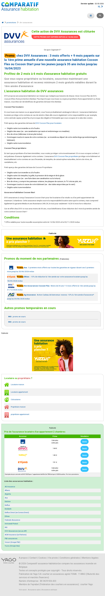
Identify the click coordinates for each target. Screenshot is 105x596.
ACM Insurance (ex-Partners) (16, 535)
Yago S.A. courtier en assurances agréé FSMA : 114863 (59, 574)
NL (101, 6)
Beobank (8, 509)
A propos (23, 558)
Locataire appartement (16, 392)
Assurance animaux (49, 590)
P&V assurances (11, 539)
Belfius (7, 505)
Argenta (8, 494)
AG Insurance (10, 487)
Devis (84, 442)
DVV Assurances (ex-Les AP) (16, 531)
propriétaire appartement (16, 414)
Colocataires (12, 399)
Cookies (42, 558)
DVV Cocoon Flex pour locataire (48, 123)
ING (6, 527)
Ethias (7, 516)
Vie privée (53, 558)
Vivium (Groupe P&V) (12, 542)
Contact (33, 558)
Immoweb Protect (11, 524)
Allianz (7, 490)
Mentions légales (90, 558)
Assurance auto (34, 590)
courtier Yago (86, 584)
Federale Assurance (12, 520)
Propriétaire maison (15, 407)
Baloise (8, 501)
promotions (11, 22)
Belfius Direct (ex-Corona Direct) (17, 513)
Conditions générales (70, 558)
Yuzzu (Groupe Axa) (12, 546)
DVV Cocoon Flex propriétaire (66, 156)
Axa (6, 498)
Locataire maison (14, 384)
